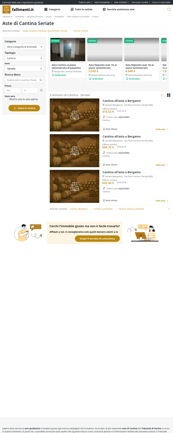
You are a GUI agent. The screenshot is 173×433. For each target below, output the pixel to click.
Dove (7, 63)
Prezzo (8, 85)
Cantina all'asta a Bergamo (122, 101)
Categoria (10, 41)
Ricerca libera (12, 74)
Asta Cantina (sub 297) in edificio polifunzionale (140, 66)
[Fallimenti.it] (7, 16)
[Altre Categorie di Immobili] (78, 16)
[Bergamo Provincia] (35, 16)
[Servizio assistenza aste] (118, 9)
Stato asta (10, 96)
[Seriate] (48, 16)
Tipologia (10, 52)
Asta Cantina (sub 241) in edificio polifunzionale (103, 66)
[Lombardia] (20, 16)
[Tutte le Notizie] (81, 9)
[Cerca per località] (139, 2)
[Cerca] (41, 80)
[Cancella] (41, 47)
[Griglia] (169, 95)
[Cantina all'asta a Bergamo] (162, 129)
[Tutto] (24, 47)
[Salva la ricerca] (24, 108)
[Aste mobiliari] (121, 2)
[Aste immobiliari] (102, 2)
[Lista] (162, 95)
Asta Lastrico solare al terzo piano (67, 66)
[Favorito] (150, 129)
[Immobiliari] (59, 16)
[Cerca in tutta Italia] (161, 2)
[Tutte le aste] (84, 2)
